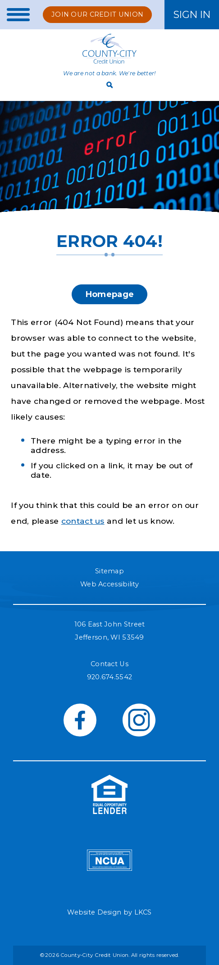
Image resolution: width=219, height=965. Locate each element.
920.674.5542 (109, 677)
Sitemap (109, 571)
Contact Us (109, 664)
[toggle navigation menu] (15, 14)
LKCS (143, 912)
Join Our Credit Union (97, 14)
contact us (83, 521)
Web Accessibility (109, 584)
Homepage (109, 294)
